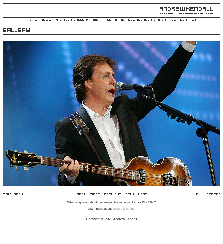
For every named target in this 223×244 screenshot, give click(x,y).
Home (32, 20)
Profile (62, 20)
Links (158, 20)
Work (98, 20)
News (46, 20)
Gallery (81, 20)
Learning (115, 20)
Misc (172, 20)
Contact (188, 20)
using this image (123, 208)
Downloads (138, 20)
